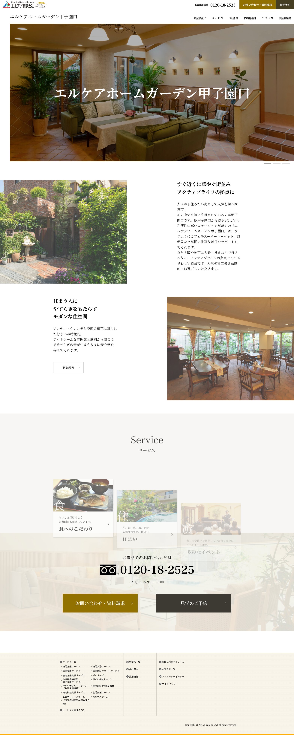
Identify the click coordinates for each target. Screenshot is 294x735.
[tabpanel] (152, 92)
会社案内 (133, 669)
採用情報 (133, 676)
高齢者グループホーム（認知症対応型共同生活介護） (76, 700)
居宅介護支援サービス (74, 675)
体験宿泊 (250, 18)
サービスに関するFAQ (74, 710)
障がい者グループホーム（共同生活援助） (75, 687)
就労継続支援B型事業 (103, 685)
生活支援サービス (102, 692)
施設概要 (285, 18)
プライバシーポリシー (173, 676)
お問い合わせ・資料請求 (100, 603)
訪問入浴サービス (102, 666)
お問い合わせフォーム (173, 661)
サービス (218, 18)
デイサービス (99, 675)
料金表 (233, 18)
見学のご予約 (193, 603)
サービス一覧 (69, 661)
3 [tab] (286, 163)
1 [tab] (267, 163)
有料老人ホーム (100, 696)
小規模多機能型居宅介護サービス (72, 680)
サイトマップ (169, 683)
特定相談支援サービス (74, 692)
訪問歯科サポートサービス (106, 670)
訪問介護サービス (72, 666)
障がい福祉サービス (103, 679)
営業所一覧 (134, 661)
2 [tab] (276, 163)
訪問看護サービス (72, 670)
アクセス (268, 18)
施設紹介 (200, 18)
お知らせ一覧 (169, 669)
